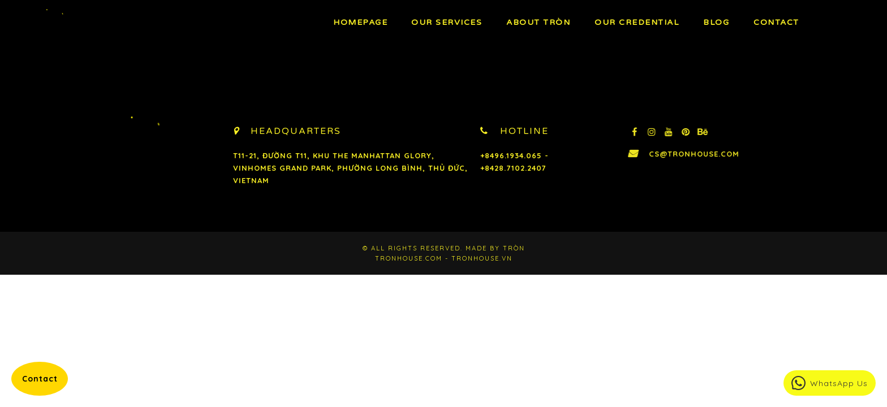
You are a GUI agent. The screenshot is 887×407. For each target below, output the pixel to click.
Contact (776, 22)
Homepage (360, 22)
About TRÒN (538, 22)
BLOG (716, 22)
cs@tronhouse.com (716, 153)
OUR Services (446, 22)
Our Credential (637, 22)
